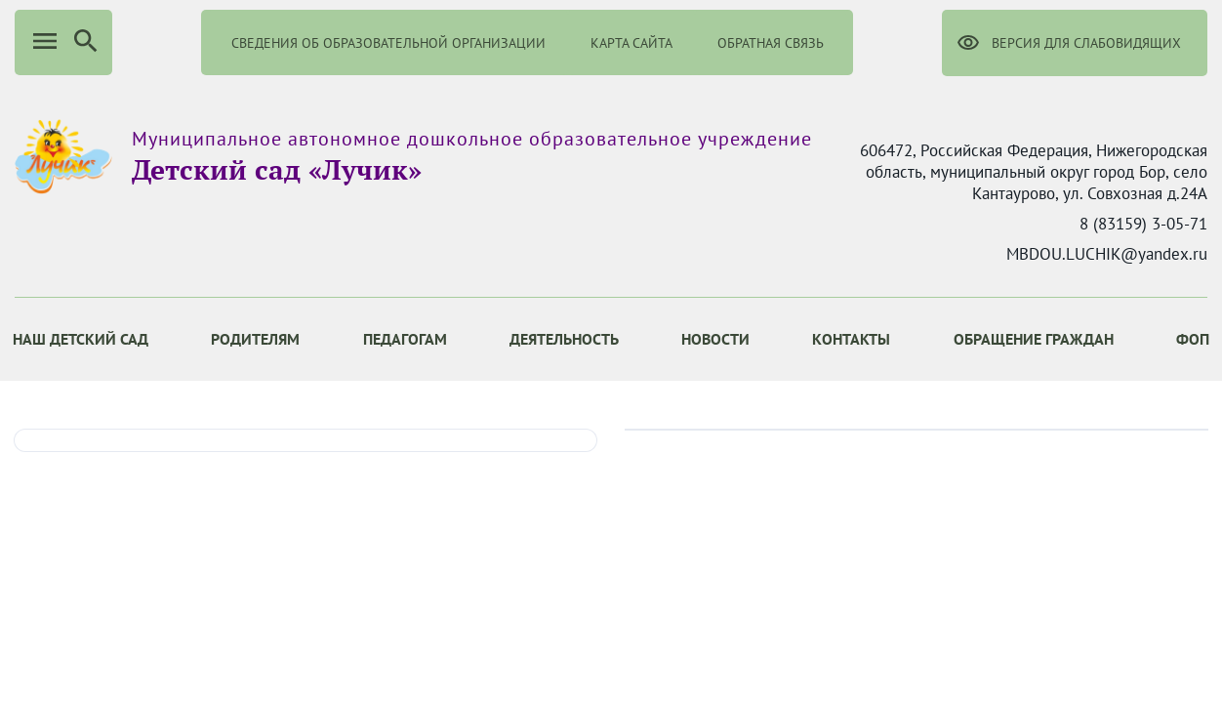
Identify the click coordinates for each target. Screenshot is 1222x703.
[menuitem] (255, 339)
